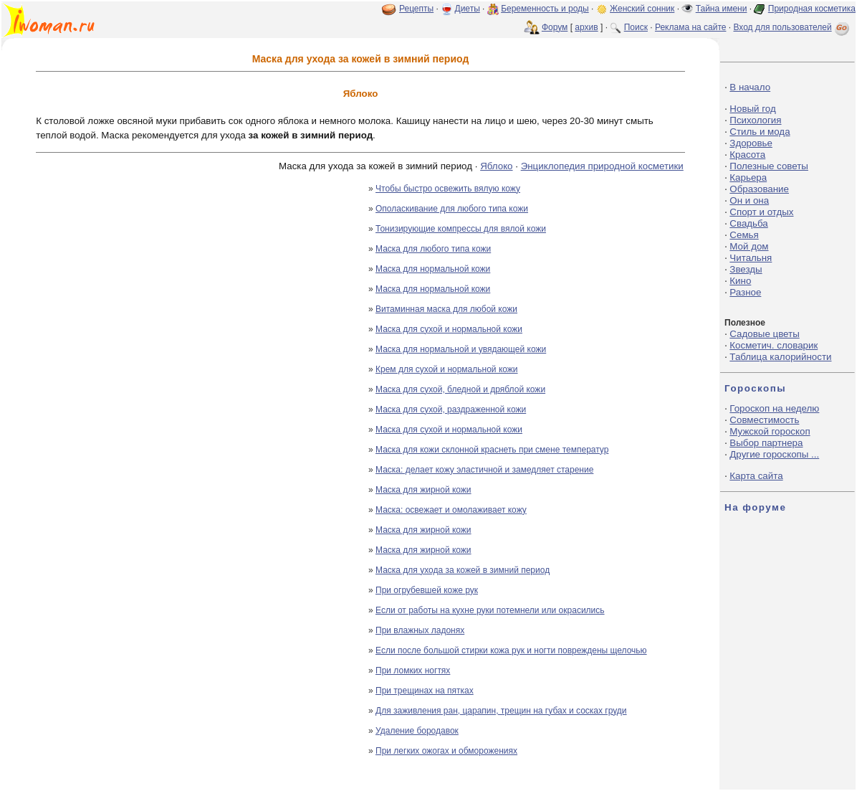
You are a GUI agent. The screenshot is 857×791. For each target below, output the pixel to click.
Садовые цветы (764, 333)
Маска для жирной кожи (423, 490)
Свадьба (748, 223)
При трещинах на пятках (424, 691)
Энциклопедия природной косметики (602, 166)
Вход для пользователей (792, 27)
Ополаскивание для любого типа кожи (451, 209)
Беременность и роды (545, 9)
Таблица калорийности (780, 356)
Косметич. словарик (773, 345)
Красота (747, 154)
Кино (740, 280)
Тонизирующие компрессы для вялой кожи (460, 229)
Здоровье (750, 143)
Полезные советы (768, 166)
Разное (745, 292)
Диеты (467, 9)
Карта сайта (755, 475)
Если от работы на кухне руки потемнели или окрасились (490, 610)
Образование (759, 189)
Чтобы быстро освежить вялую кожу (447, 189)
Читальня (750, 257)
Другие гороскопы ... (774, 454)
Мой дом (748, 246)
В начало (749, 87)
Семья (743, 234)
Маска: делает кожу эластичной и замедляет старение (484, 470)
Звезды (745, 269)
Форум (555, 27)
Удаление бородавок (417, 731)
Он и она (749, 200)
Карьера (748, 177)
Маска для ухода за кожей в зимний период (462, 570)
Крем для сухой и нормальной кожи (446, 369)
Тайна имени (721, 9)
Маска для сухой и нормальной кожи (448, 329)
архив (586, 27)
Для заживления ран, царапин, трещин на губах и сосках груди (501, 711)
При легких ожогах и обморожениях (446, 751)
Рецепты (416, 9)
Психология (755, 120)
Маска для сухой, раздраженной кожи (450, 409)
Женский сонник (642, 9)
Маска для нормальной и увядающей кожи (460, 349)
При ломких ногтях (412, 671)
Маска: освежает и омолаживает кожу (451, 510)
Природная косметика (812, 9)
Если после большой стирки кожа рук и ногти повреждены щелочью (511, 650)
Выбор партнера (766, 442)
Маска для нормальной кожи (432, 269)
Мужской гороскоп (769, 431)
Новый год (752, 108)
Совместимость (764, 420)
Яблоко (496, 166)
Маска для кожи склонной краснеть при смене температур (491, 450)
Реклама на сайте (691, 27)
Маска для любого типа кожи (433, 249)
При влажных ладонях (419, 630)
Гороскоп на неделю (774, 408)
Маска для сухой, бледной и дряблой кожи (460, 389)
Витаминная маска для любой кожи (446, 309)
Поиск (636, 27)
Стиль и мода (759, 131)
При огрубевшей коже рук (426, 590)
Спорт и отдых (761, 212)
